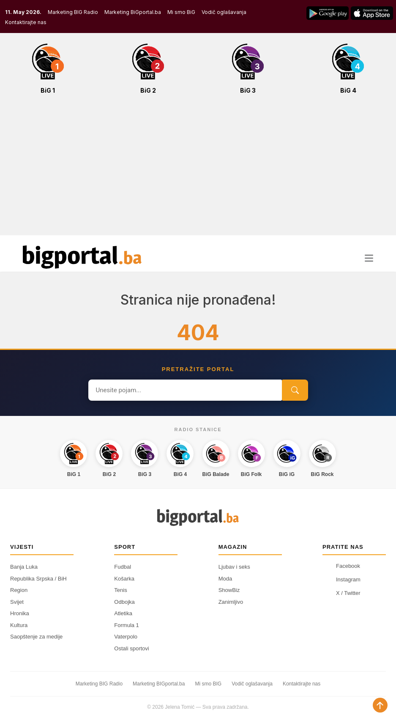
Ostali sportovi (131, 648)
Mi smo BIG (208, 684)
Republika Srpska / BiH (38, 578)
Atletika (123, 613)
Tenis (120, 590)
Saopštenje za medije (36, 636)
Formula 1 (126, 625)
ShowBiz (229, 590)
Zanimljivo (230, 602)
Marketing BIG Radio (73, 12)
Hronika (19, 613)
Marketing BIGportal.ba (159, 684)
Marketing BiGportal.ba (132, 12)
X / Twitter (341, 592)
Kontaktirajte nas (25, 22)
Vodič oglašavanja (224, 12)
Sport (124, 547)
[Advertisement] (198, 169)
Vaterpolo (125, 636)
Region (18, 590)
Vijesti (21, 547)
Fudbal (122, 567)
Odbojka (124, 602)
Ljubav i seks (234, 567)
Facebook (341, 565)
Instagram (341, 579)
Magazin (232, 547)
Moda (225, 578)
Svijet (17, 602)
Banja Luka (24, 567)
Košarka (124, 578)
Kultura (18, 625)
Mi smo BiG (181, 12)
